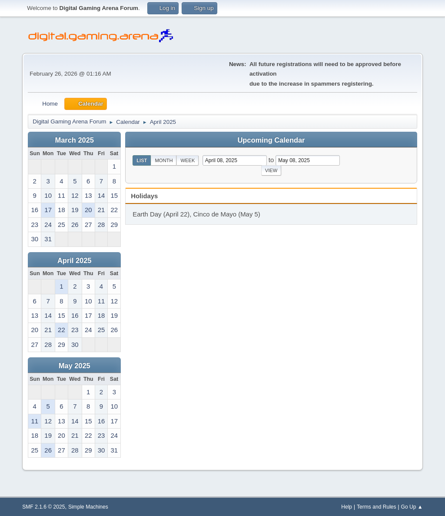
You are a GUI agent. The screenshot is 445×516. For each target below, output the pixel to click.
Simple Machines (88, 507)
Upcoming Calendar (271, 140)
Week (187, 160)
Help (346, 507)
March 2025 (74, 140)
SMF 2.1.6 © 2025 (43, 507)
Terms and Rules (376, 507)
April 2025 (74, 260)
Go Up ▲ (412, 507)
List (141, 160)
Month (164, 160)
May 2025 (74, 366)
